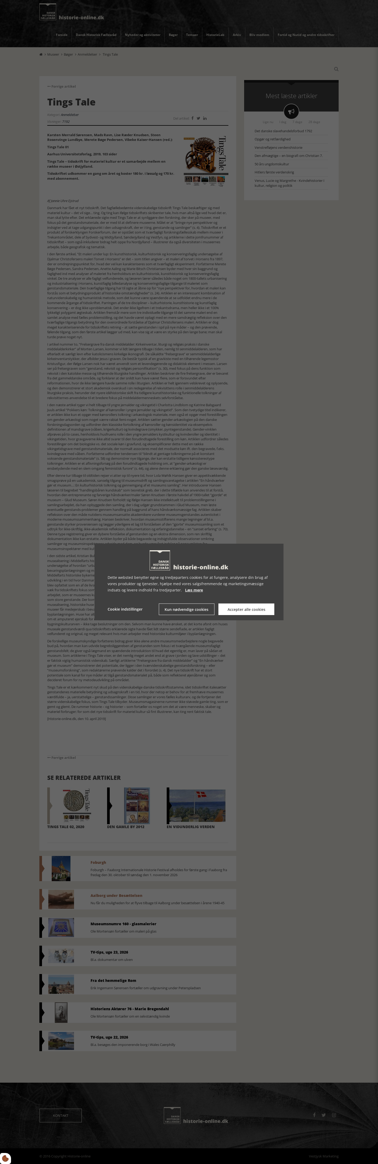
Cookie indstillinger (125, 609)
